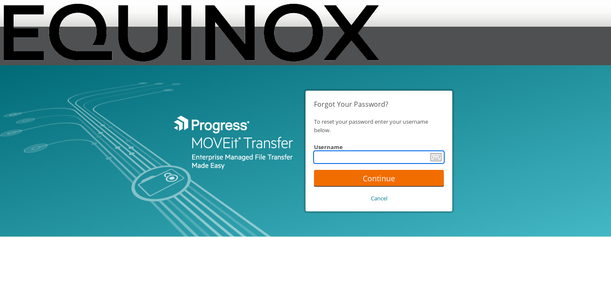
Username (328, 147)
